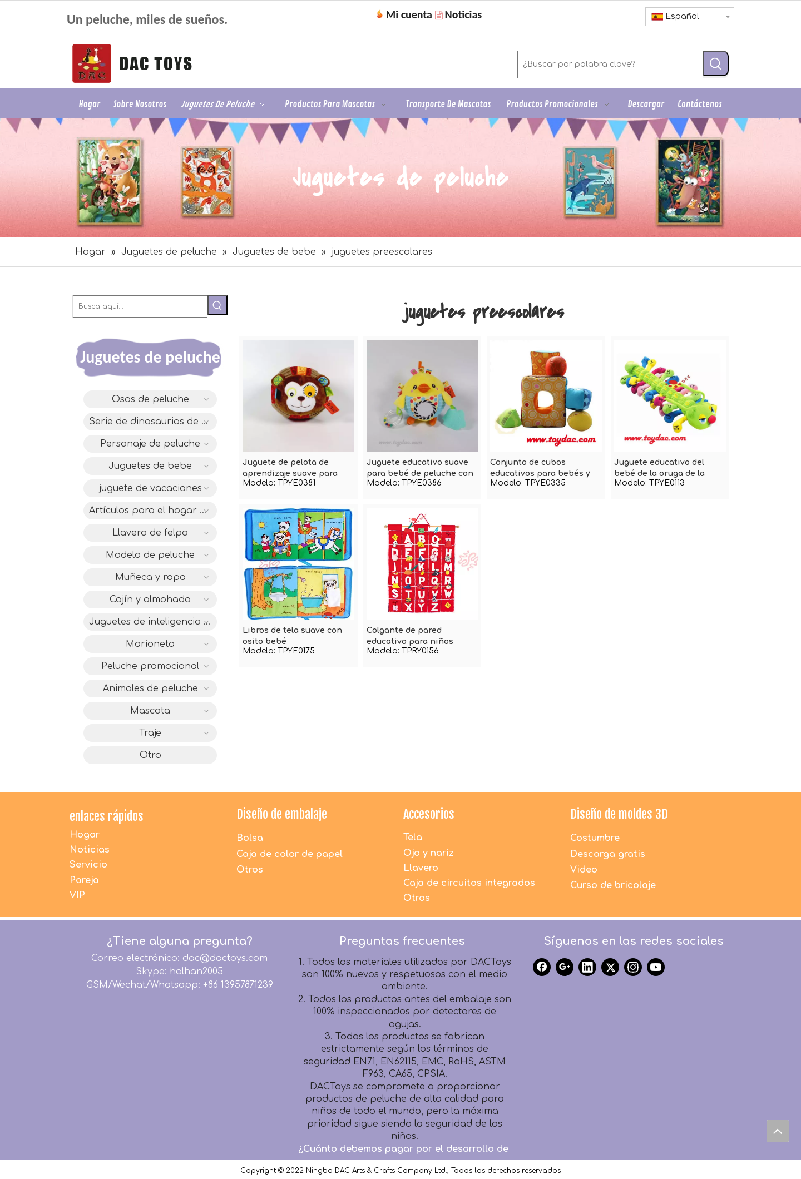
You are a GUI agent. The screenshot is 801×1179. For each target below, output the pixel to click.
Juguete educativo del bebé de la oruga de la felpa (659, 468)
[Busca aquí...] (140, 306)
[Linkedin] (587, 967)
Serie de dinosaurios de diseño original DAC (153, 422)
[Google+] (564, 967)
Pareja (84, 880)
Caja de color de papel (289, 854)
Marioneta (150, 644)
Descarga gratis (607, 854)
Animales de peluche (150, 688)
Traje (150, 733)
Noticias (90, 850)
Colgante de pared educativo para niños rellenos (410, 636)
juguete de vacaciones (150, 488)
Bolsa (249, 838)
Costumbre (595, 838)
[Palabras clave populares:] (716, 63)
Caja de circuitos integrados (469, 883)
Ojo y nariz (428, 853)
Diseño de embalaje (281, 813)
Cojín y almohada (150, 600)
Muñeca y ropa (150, 577)
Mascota (150, 711)
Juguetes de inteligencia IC (151, 622)
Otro (150, 755)
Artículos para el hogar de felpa (153, 511)
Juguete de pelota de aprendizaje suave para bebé (290, 468)
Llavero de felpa (150, 533)
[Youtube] (656, 967)
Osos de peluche (150, 399)
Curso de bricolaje (613, 885)
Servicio (88, 865)
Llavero (420, 868)
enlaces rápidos (107, 816)
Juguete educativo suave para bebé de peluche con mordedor (420, 468)
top (780, 1134)
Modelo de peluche (150, 555)
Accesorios (428, 813)
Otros (249, 870)
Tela (412, 838)
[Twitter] (610, 967)
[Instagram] (633, 967)
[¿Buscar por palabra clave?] (610, 64)
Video (583, 870)
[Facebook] (542, 967)
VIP (77, 895)
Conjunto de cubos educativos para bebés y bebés (540, 468)
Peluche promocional (150, 666)
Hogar (85, 835)
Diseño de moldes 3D (619, 813)
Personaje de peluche (150, 444)
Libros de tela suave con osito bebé (292, 636)
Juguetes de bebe (150, 466)
